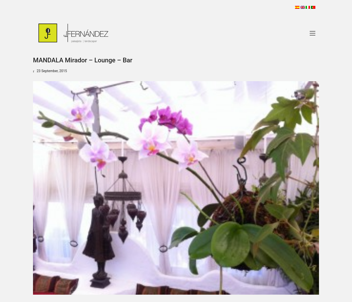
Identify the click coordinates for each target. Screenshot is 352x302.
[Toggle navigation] (312, 33)
